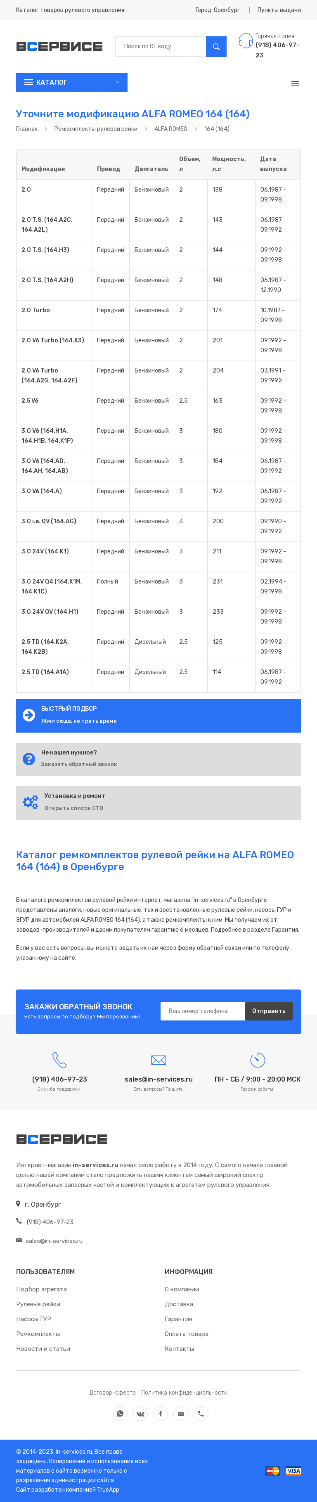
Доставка (179, 1304)
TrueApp (108, 1489)
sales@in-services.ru (49, 1241)
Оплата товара (186, 1334)
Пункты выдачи (279, 10)
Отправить (269, 1011)
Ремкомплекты (38, 1334)
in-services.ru (73, 1451)
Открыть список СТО (74, 808)
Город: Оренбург (218, 10)
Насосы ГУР (33, 1319)
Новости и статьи (43, 1349)
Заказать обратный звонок (79, 764)
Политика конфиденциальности (184, 1392)
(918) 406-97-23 (44, 1222)
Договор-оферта (113, 1392)
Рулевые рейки (38, 1304)
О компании (182, 1289)
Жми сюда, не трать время (79, 721)
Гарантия (178, 1319)
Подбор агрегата (41, 1289)
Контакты (179, 1349)
